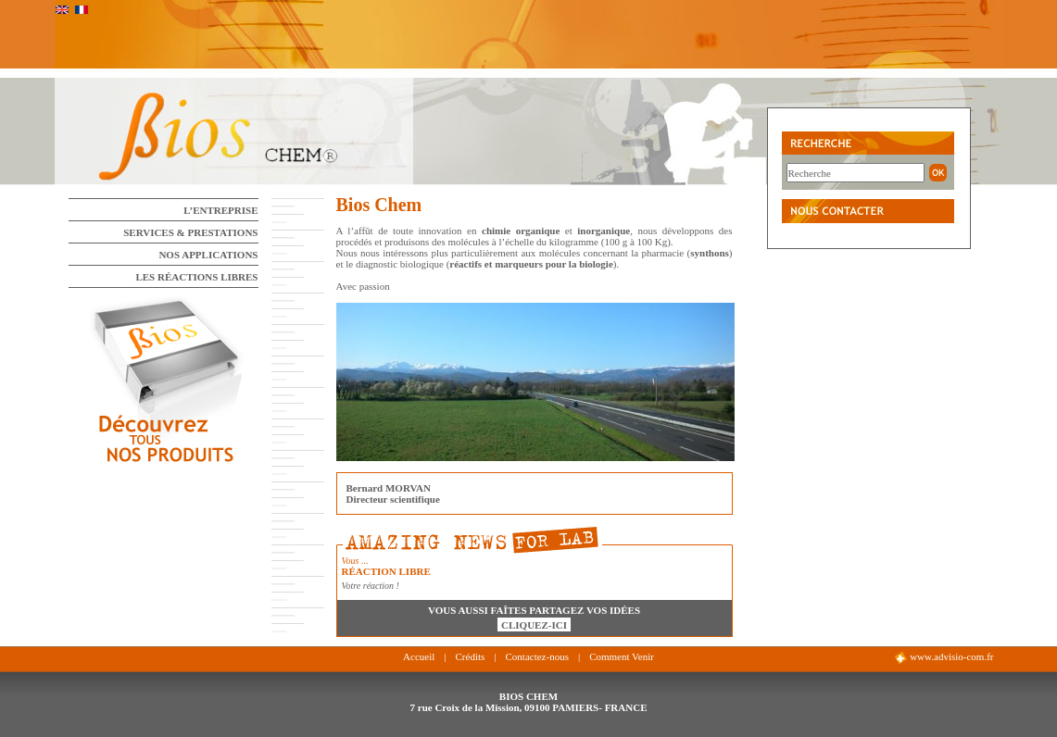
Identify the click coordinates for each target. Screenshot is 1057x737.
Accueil (418, 656)
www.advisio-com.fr (943, 657)
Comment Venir (621, 656)
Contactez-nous (536, 656)
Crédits (470, 656)
